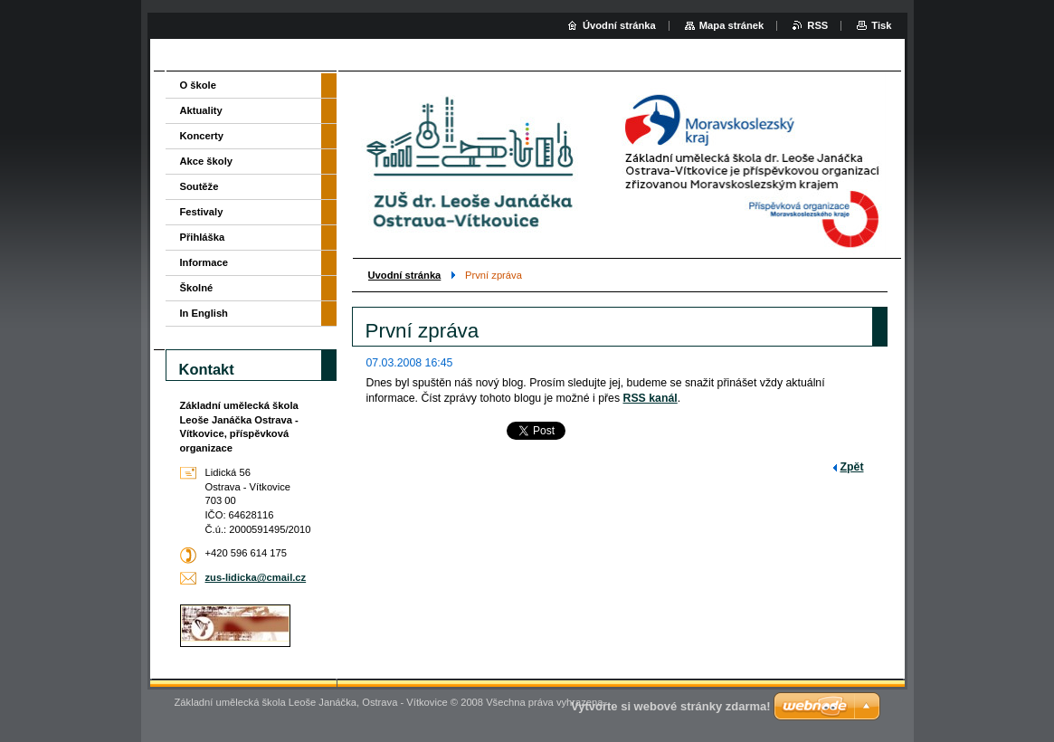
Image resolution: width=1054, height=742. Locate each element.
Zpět (852, 467)
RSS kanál (650, 398)
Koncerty (202, 135)
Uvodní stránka (405, 275)
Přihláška (202, 237)
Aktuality (201, 110)
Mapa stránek (731, 25)
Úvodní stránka (619, 25)
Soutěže (199, 186)
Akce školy (206, 161)
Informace (204, 262)
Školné (197, 287)
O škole (198, 85)
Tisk (881, 25)
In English (204, 313)
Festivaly (201, 211)
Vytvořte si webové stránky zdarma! (671, 706)
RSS (817, 25)
